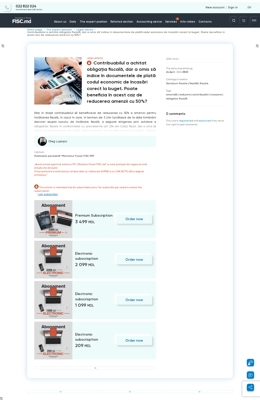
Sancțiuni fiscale (176, 82)
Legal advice (80, 29)
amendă (171, 93)
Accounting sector (148, 20)
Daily (78, 20)
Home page (34, 29)
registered (185, 119)
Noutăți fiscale (196, 82)
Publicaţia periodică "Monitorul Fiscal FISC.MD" (61, 155)
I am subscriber (47, 193)
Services (170, 18)
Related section (123, 20)
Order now (135, 218)
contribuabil (198, 93)
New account (217, 5)
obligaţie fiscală (175, 97)
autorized (203, 119)
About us (66, 20)
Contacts (200, 20)
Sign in (233, 5)
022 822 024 (25, 4)
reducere (183, 93)
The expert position (97, 20)
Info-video (184, 20)
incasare (212, 93)
